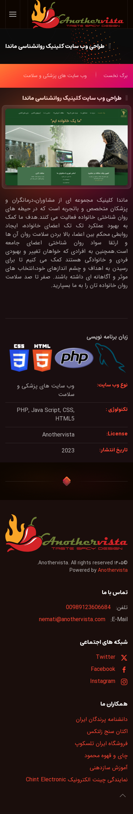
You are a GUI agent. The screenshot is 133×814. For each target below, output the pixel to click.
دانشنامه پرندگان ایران (102, 719)
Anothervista (113, 570)
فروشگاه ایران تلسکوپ (101, 743)
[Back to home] (77, 14)
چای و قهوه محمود (106, 755)
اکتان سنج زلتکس (107, 731)
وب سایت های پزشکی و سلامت (45, 390)
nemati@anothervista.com (72, 619)
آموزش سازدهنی (109, 767)
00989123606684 (88, 607)
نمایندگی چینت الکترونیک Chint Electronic (77, 779)
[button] (13, 14)
